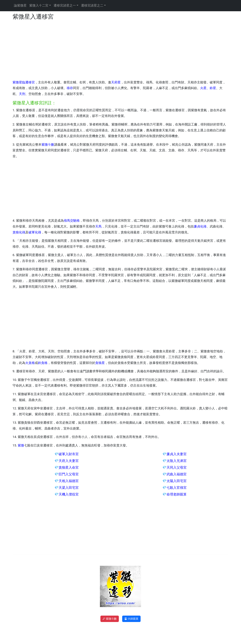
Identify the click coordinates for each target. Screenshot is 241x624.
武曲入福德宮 (177, 474)
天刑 (22, 94)
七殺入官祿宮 (177, 488)
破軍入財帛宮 (69, 454)
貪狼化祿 (19, 232)
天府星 (116, 82)
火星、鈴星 (208, 88)
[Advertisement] (113, 50)
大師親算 (131, 618)
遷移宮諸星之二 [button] (92, 5)
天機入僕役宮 (69, 494)
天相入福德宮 (69, 481)
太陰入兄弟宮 (177, 461)
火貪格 (30, 363)
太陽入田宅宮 (177, 481)
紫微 (21, 445)
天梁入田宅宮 (69, 488)
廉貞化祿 (200, 226)
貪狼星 (100, 363)
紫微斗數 (48, 144)
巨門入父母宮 (69, 474)
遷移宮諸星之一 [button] (65, 5)
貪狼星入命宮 (69, 467)
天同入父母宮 (177, 467)
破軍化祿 (34, 232)
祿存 (70, 88)
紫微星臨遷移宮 (24, 82)
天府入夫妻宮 (69, 461)
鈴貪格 (43, 363)
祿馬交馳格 (72, 220)
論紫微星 (20, 5)
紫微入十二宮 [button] (38, 5)
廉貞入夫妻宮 (177, 454)
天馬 (98, 226)
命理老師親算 (177, 494)
